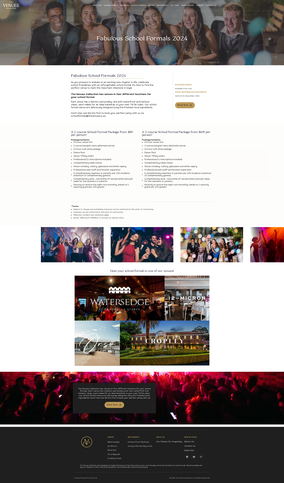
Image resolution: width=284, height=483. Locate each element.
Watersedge (113, 442)
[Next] (204, 245)
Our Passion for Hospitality (169, 442)
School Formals (138, 5)
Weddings (124, 5)
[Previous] (80, 245)
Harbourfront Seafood (138, 442)
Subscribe (189, 450)
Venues (151, 5)
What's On (189, 442)
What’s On (97, 5)
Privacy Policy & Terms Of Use (85, 478)
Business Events (111, 5)
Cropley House (114, 458)
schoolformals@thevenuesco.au (88, 116)
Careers (199, 5)
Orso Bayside (113, 454)
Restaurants (162, 5)
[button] (220, 5)
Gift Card (175, 5)
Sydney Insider (187, 5)
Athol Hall (111, 450)
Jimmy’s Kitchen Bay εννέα (140, 446)
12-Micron (112, 446)
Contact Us (211, 5)
